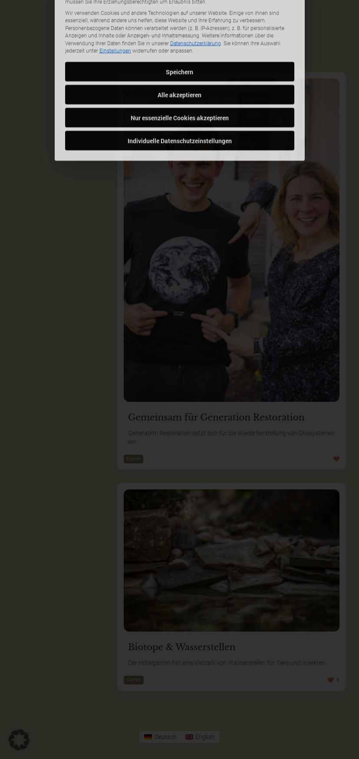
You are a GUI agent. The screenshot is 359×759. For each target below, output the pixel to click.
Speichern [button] (179, 16)
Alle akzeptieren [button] (179, 39)
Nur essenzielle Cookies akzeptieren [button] (180, 62)
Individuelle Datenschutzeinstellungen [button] (180, 85)
